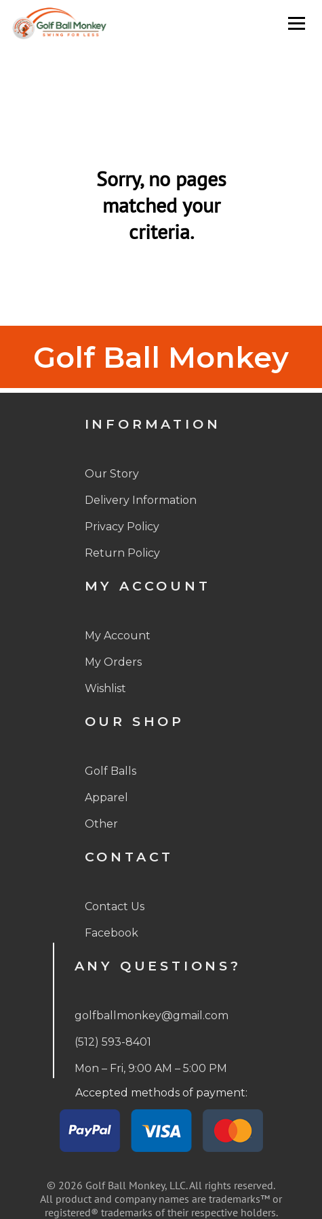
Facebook (111, 932)
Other (101, 823)
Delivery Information (141, 500)
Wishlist (105, 688)
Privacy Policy (122, 526)
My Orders (113, 662)
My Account (117, 635)
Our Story (112, 473)
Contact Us (114, 906)
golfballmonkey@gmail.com (151, 1015)
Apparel (106, 797)
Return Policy (122, 553)
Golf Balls (110, 771)
